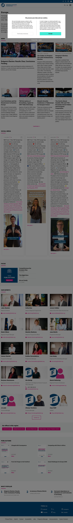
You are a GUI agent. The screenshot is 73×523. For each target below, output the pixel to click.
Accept (50, 33)
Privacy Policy (34, 40)
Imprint (40, 40)
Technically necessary (22, 33)
